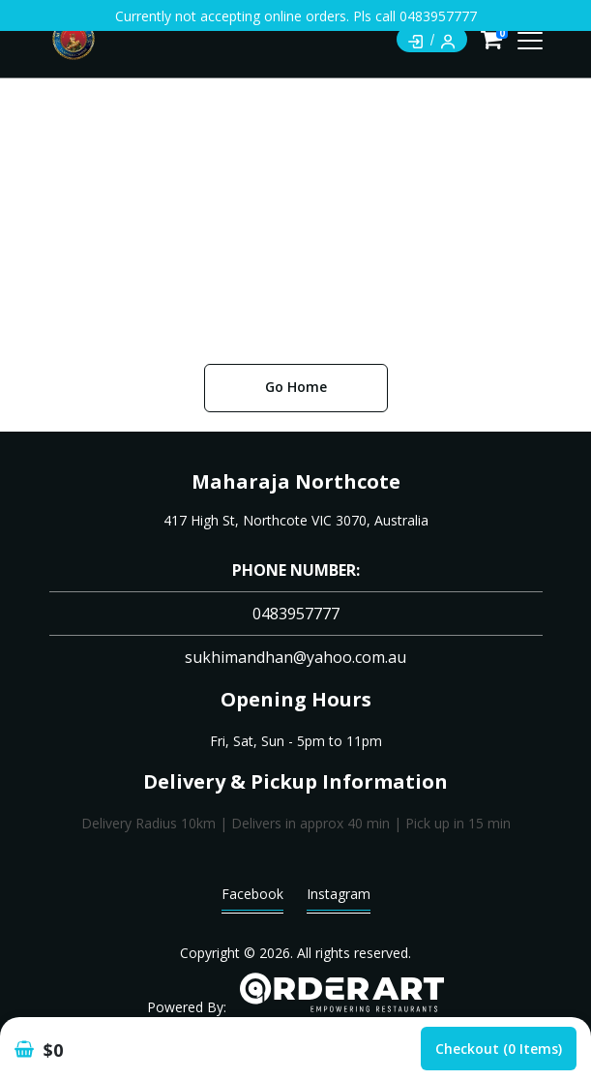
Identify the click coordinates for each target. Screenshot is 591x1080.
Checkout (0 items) (498, 1048)
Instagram (338, 899)
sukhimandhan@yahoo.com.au (295, 657)
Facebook (252, 899)
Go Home (296, 386)
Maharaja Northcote (296, 481)
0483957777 (296, 613)
